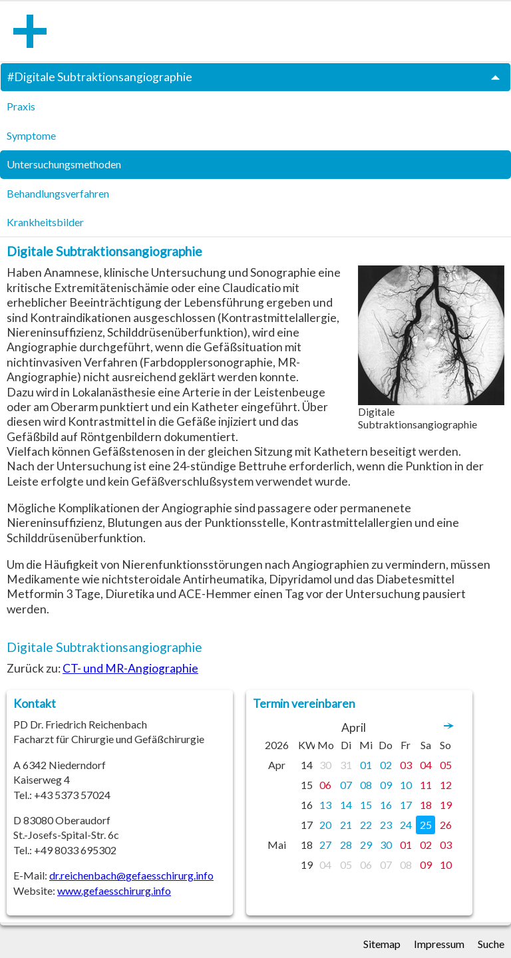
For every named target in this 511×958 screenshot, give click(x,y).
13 (325, 804)
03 (406, 764)
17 (406, 804)
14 (346, 804)
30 (325, 764)
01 (366, 764)
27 (325, 844)
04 (426, 764)
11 (426, 784)
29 (366, 844)
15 (366, 804)
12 (446, 784)
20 (325, 824)
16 (386, 804)
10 (406, 784)
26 (446, 824)
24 (406, 824)
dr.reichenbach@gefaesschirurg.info (131, 875)
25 (426, 824)
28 (346, 844)
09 (386, 784)
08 (366, 784)
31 (346, 764)
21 (346, 824)
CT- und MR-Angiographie (130, 668)
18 (426, 804)
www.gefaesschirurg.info (114, 890)
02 (386, 764)
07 (346, 784)
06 (325, 784)
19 (446, 804)
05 (446, 764)
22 (366, 824)
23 (386, 824)
